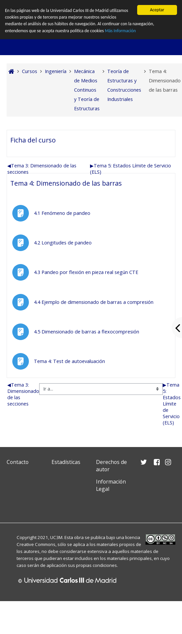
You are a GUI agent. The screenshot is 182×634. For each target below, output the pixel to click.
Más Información (120, 31)
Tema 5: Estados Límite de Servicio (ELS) (172, 404)
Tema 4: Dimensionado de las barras (66, 183)
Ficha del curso (33, 140)
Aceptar (157, 10)
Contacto (18, 462)
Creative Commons (36, 544)
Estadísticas (65, 462)
